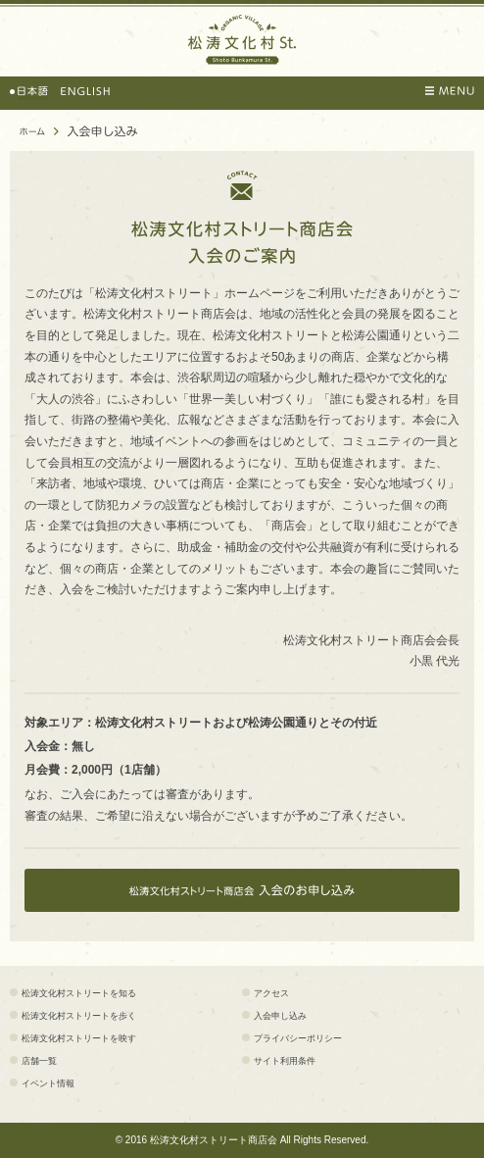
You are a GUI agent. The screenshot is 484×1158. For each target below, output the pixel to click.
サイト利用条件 (284, 1061)
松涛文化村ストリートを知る (79, 993)
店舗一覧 (39, 1061)
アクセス (271, 993)
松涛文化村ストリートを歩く (79, 1016)
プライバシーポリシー (298, 1038)
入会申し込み (280, 1016)
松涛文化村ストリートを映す (79, 1038)
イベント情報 (48, 1083)
